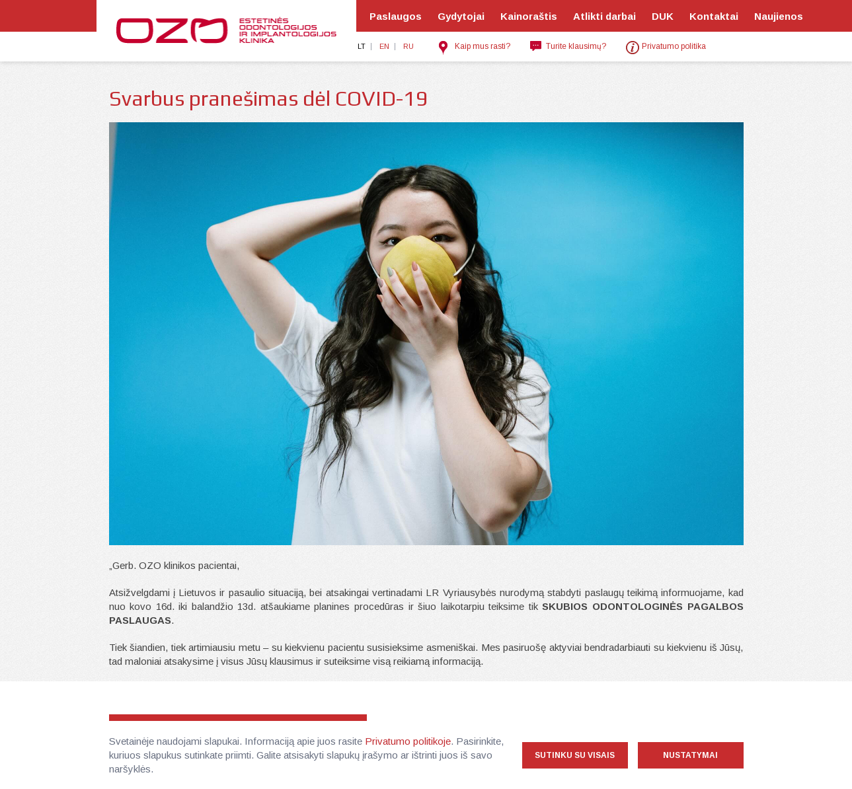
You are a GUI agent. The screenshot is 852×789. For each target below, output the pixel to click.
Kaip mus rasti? (482, 46)
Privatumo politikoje (408, 741)
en (384, 46)
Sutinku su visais (575, 755)
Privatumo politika (674, 46)
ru (408, 46)
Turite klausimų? (576, 46)
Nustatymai (690, 755)
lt (362, 46)
